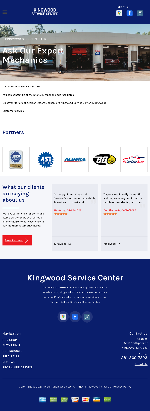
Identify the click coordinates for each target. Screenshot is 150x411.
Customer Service (13, 110)
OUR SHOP (9, 340)
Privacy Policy (122, 386)
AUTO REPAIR (11, 345)
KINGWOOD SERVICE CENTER (25, 39)
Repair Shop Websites (57, 386)
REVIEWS (8, 362)
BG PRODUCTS (12, 351)
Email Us (141, 364)
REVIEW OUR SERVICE (17, 367)
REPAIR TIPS (10, 356)
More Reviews (16, 240)
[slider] (60, 213)
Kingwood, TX (62, 243)
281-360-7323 (66, 287)
